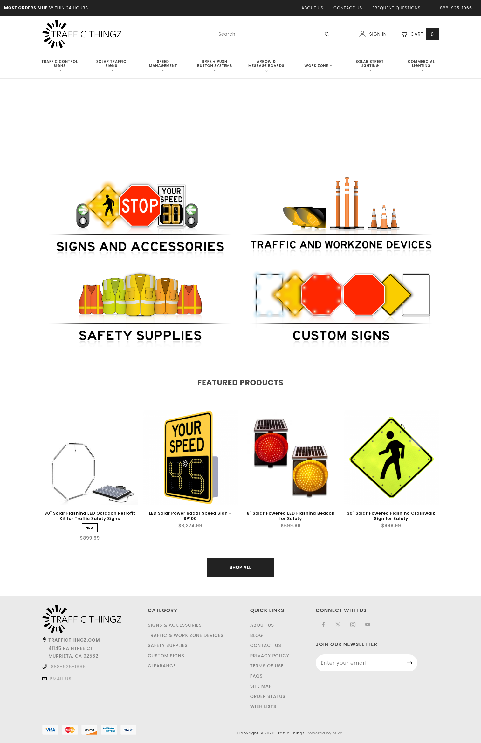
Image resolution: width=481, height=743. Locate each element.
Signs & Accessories (175, 625)
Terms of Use (267, 666)
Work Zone (318, 65)
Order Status (267, 696)
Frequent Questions (396, 8)
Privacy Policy (269, 655)
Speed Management (163, 65)
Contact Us (347, 8)
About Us (312, 8)
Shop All (240, 567)
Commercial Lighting (421, 65)
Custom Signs (166, 655)
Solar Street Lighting (370, 65)
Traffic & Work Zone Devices (185, 635)
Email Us (61, 679)
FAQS (256, 676)
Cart (420, 34)
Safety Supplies (168, 645)
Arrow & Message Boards (266, 65)
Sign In (373, 34)
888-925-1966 (68, 667)
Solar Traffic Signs (111, 65)
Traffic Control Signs (60, 65)
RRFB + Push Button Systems (214, 65)
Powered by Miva (325, 733)
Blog (256, 635)
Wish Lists (263, 706)
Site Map (261, 686)
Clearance (162, 666)
